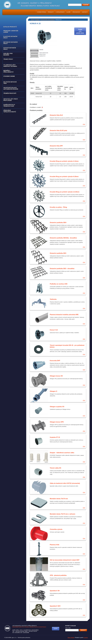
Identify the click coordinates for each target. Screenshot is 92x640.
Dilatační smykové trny (10, 82)
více (84, 124)
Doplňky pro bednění (8, 54)
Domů (32, 19)
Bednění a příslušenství (8, 71)
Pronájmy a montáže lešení (10, 31)
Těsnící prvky (8, 59)
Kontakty (85, 12)
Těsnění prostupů (9, 93)
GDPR (55, 628)
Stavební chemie (9, 76)
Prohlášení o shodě (36, 107)
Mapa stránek (71, 637)
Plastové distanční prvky (10, 37)
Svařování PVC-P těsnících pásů (9, 105)
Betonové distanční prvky (10, 42)
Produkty (51, 12)
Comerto (86, 637)
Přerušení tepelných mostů (9, 111)
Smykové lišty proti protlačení (10, 99)
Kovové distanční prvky (9, 48)
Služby (68, 12)
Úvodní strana (41, 12)
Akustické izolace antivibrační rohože (10, 88)
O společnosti (60, 12)
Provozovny (76, 12)
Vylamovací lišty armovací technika (10, 65)
